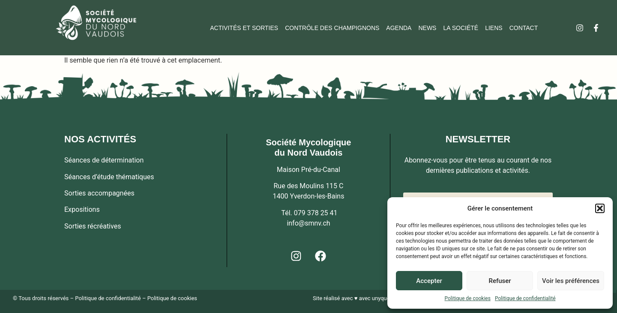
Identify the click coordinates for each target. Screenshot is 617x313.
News (427, 27)
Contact (523, 27)
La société (460, 27)
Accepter (429, 281)
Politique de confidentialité (525, 298)
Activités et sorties (244, 27)
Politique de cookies (468, 298)
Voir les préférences (570, 281)
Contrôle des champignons (332, 27)
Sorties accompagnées (99, 193)
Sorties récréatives (92, 226)
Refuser (499, 281)
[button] (600, 208)
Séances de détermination (104, 160)
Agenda (398, 27)
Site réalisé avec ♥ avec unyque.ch (355, 298)
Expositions (82, 209)
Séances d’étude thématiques (109, 177)
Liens (493, 27)
